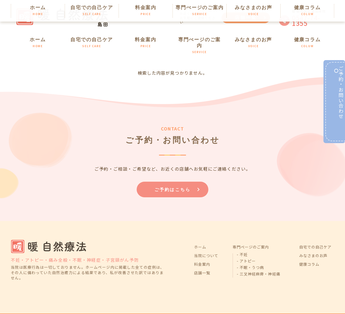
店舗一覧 (246, 17)
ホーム (37, 38)
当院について (206, 244)
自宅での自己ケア (91, 38)
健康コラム (307, 38)
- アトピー (246, 250)
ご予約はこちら (173, 176)
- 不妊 (242, 243)
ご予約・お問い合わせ (336, 104)
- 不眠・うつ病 (250, 256)
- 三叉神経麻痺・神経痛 (258, 262)
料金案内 (145, 38)
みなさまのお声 (253, 38)
